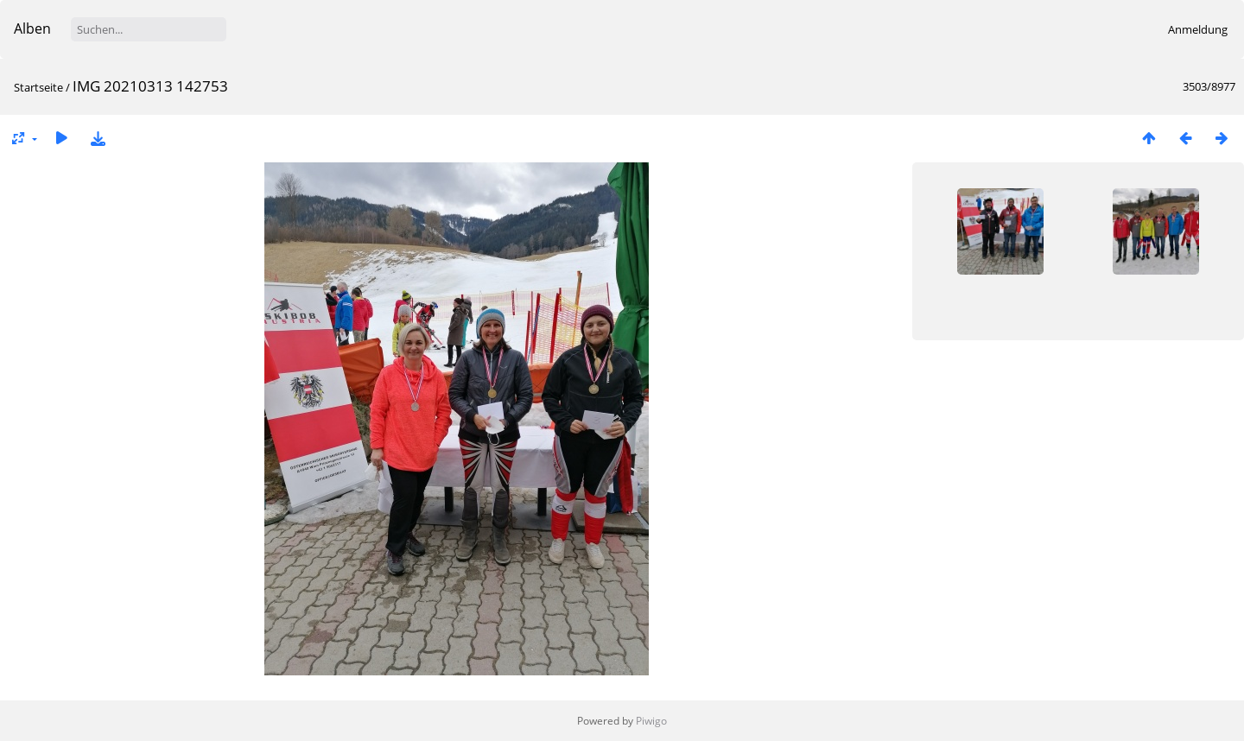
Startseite (38, 87)
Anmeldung (1198, 29)
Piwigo (651, 720)
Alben (32, 28)
